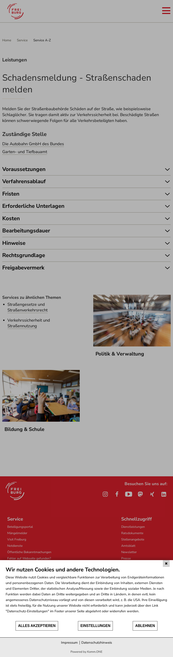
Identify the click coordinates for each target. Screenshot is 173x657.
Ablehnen (145, 626)
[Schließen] (166, 563)
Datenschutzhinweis (96, 642)
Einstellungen (95, 626)
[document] (86, 593)
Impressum (69, 642)
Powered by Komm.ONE (86, 652)
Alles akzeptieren (37, 626)
